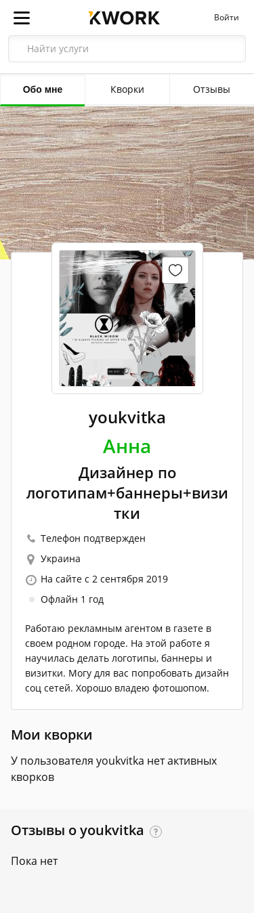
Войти (226, 18)
